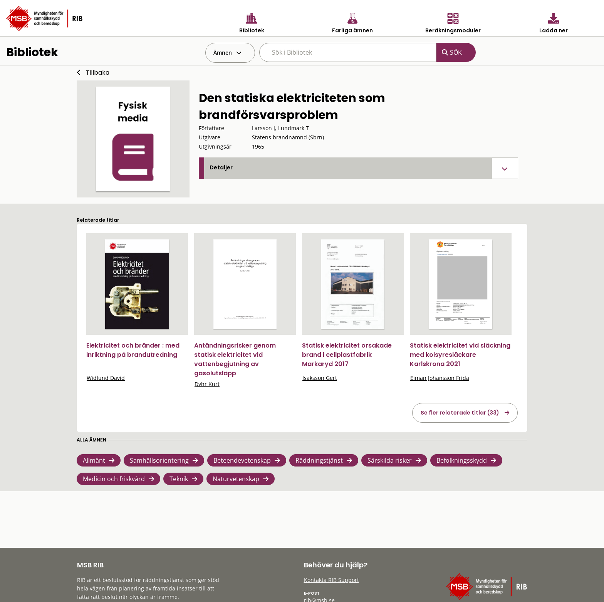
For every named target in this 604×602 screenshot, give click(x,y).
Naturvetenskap (236, 479)
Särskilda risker (389, 460)
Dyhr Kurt (207, 384)
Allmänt (94, 460)
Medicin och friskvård (114, 479)
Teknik (178, 479)
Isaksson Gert (319, 377)
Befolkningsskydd (461, 460)
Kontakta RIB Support (331, 580)
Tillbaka (97, 72)
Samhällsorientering (159, 460)
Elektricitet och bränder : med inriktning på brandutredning (133, 350)
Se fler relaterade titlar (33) (460, 412)
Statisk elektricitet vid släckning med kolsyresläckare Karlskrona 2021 (460, 354)
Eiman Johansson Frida (439, 377)
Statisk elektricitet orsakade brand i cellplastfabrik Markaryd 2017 (347, 354)
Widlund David (106, 377)
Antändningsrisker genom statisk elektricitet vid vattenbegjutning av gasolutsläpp (235, 359)
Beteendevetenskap (242, 460)
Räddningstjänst (319, 460)
